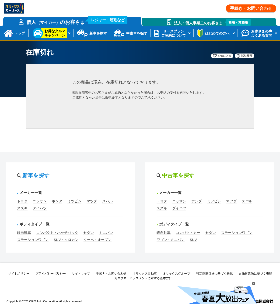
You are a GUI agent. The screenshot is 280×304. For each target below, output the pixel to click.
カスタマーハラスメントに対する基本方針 (143, 278)
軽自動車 (24, 233)
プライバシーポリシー (50, 273)
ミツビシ (74, 201)
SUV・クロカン (66, 240)
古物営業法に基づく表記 (255, 273)
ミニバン (106, 233)
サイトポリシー (18, 273)
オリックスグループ (176, 273)
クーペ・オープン (98, 240)
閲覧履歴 (246, 55)
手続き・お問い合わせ (251, 8)
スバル (107, 201)
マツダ (92, 201)
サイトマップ (81, 273)
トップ (19, 33)
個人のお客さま (77, 21)
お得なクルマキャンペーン (54, 33)
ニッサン (40, 201)
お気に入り (224, 55)
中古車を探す (136, 33)
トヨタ (22, 201)
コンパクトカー (188, 233)
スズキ (22, 208)
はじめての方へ (217, 33)
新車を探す (98, 33)
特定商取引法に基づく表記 (214, 273)
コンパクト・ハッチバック (57, 233)
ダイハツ (40, 208)
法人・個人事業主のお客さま (212, 22)
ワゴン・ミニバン (171, 240)
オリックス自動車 (145, 273)
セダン (88, 233)
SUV (193, 240)
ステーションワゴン (33, 240)
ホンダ (57, 201)
